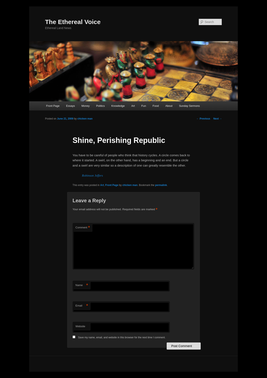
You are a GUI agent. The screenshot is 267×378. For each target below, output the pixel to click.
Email (82, 306)
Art (133, 105)
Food (156, 105)
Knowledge (118, 105)
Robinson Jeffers (92, 175)
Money (85, 105)
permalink (161, 185)
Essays (70, 105)
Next (217, 118)
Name (82, 285)
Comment (83, 228)
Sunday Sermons (189, 105)
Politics (100, 105)
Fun (143, 105)
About (169, 105)
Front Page (52, 105)
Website (80, 326)
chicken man (85, 118)
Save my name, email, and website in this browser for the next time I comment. (121, 337)
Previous (203, 118)
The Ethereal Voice (73, 21)
